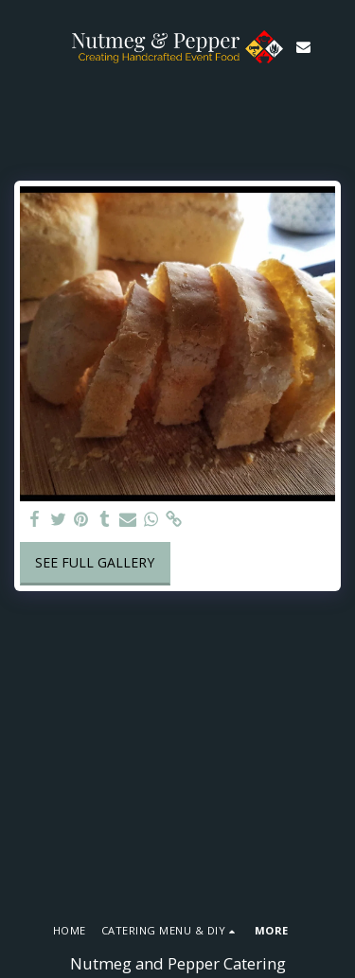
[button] (21, 45)
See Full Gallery (94, 562)
